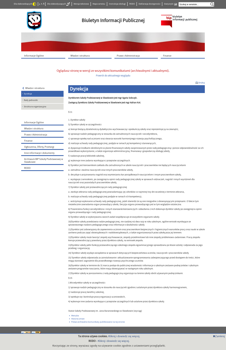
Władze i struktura (33, 88)
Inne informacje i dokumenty (39, 153)
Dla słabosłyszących (58, 4)
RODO (132, 4)
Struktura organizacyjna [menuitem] (35, 106)
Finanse (28, 140)
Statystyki (170, 4)
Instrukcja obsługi (117, 4)
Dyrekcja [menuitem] (28, 93)
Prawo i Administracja (35, 134)
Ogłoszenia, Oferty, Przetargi (39, 146)
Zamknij (219, 336)
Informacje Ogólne (34, 122)
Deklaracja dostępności (149, 4)
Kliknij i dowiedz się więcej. (124, 336)
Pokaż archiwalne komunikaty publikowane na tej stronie (97, 322)
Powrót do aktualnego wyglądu (113, 75)
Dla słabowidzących (25, 4)
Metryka (74, 315)
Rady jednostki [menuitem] (31, 100)
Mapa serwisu (99, 4)
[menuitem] (44, 56)
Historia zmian (77, 318)
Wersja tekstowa (81, 4)
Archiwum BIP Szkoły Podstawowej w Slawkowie (43, 160)
